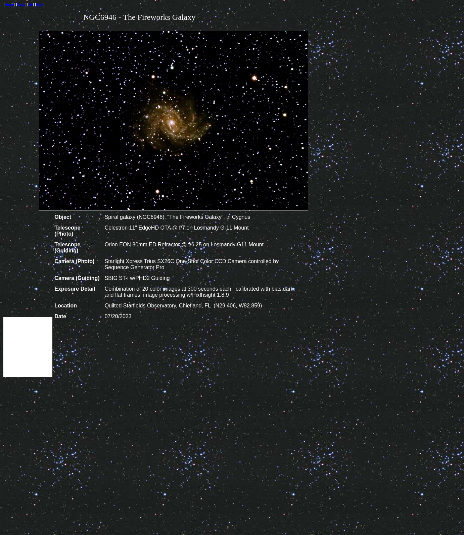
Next (40, 4)
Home (9, 4)
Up (31, 4)
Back (21, 4)
